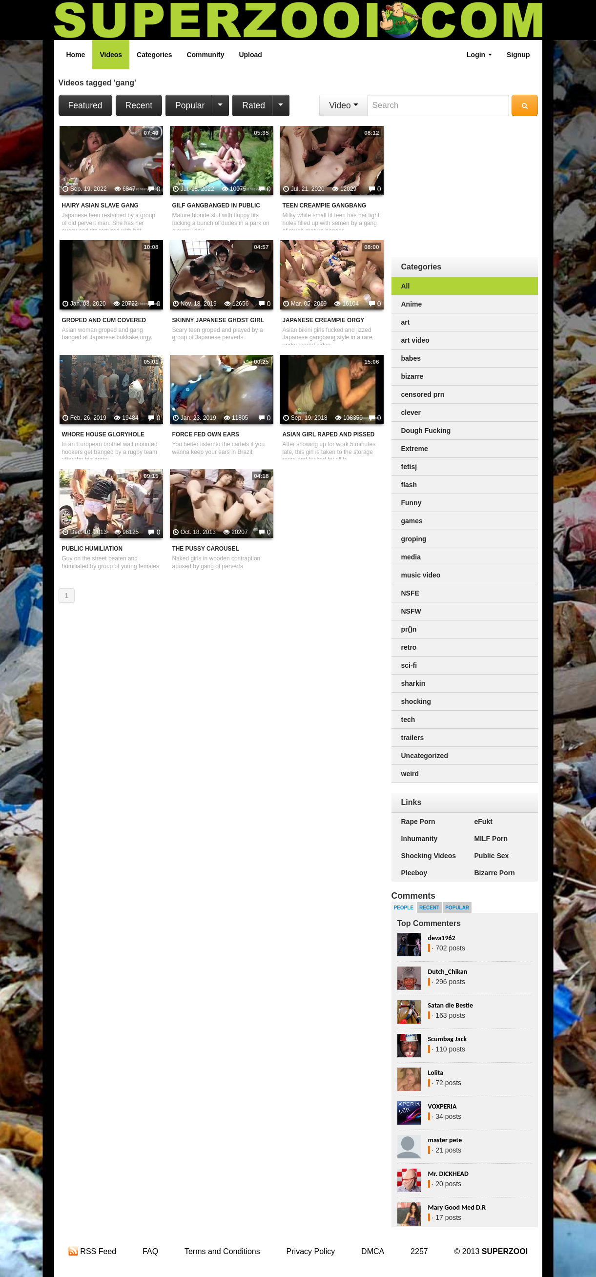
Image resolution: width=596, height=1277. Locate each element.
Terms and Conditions (222, 1251)
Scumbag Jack (447, 1039)
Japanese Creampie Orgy (324, 320)
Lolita (436, 1073)
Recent (138, 105)
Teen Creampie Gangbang (325, 205)
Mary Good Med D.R (457, 1207)
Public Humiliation (92, 548)
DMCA (372, 1251)
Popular (190, 105)
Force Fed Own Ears (205, 434)
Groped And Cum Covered (104, 320)
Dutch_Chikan (448, 972)
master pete (445, 1140)
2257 (419, 1251)
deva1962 (441, 938)
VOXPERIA (442, 1106)
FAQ (150, 1251)
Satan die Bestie (450, 1005)
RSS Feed (92, 1251)
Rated (253, 105)
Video (343, 105)
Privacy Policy (311, 1251)
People (404, 907)
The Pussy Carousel (205, 548)
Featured (85, 105)
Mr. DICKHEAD (448, 1174)
